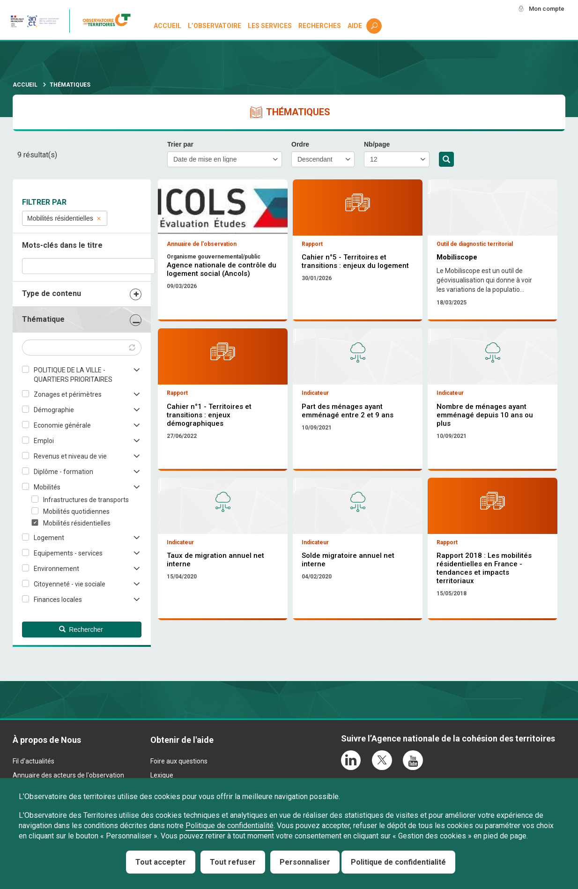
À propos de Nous (47, 756)
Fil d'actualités (33, 776)
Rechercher (446, 159)
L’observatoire (215, 26)
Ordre (300, 144)
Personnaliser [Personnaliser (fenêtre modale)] (305, 862)
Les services (270, 26)
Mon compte (545, 9)
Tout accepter (160, 862)
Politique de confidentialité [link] (398, 862)
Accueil (168, 26)
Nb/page (377, 144)
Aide (355, 26)
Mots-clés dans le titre (62, 245)
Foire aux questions (178, 776)
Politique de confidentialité (229, 825)
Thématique (43, 319)
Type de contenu (51, 293)
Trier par (180, 144)
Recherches (319, 26)
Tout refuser (233, 862)
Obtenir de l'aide (182, 756)
